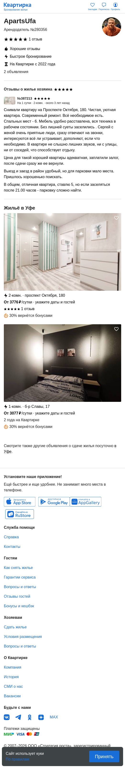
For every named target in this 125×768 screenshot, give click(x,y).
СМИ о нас (13, 686)
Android (54, 501)
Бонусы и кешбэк (19, 606)
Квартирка (20, 6)
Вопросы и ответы (20, 587)
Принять (104, 756)
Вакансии (12, 696)
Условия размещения (23, 637)
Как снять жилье (18, 568)
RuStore (19, 514)
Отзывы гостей (17, 596)
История (11, 677)
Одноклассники (30, 717)
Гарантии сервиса (20, 577)
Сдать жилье (15, 627)
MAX (54, 717)
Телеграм (18, 717)
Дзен (41, 717)
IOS (19, 501)
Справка (11, 537)
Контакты (12, 547)
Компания (12, 667)
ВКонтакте (7, 717)
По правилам (17, 757)
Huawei (85, 501)
